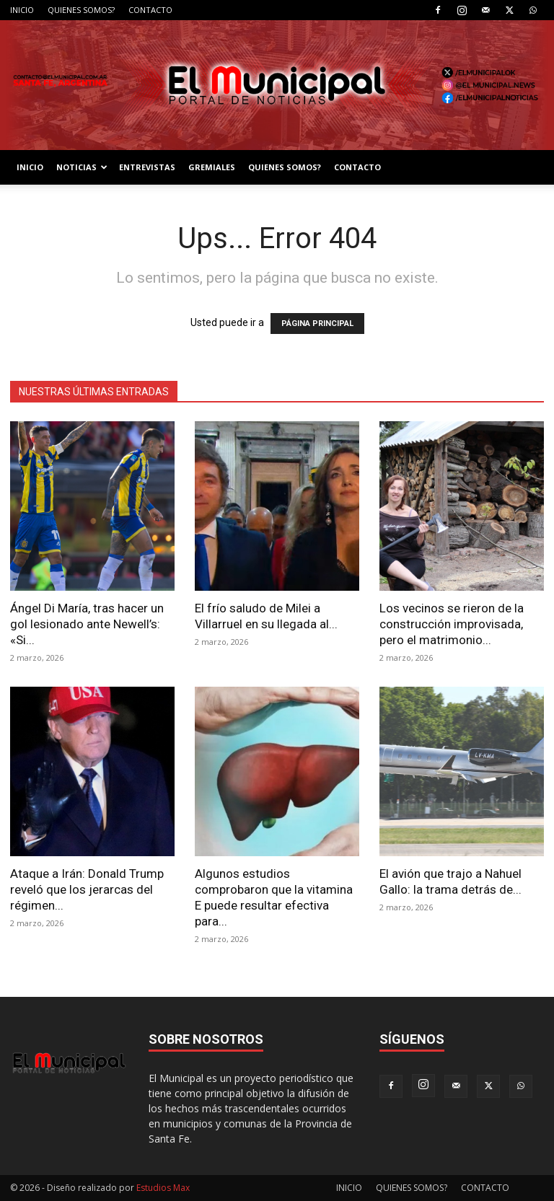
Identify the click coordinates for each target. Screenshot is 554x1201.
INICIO (22, 9)
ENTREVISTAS (147, 167)
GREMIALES (211, 167)
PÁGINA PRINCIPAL (317, 323)
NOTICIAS (81, 167)
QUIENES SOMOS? (81, 9)
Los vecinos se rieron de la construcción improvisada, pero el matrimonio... (451, 624)
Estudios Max (163, 1188)
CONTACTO (150, 9)
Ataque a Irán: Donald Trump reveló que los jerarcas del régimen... (87, 889)
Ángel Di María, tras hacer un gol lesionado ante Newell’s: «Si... (87, 624)
